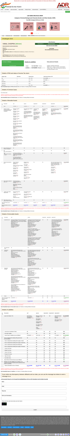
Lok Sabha (7, 9)
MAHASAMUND (16, 35)
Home (2, 9)
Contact (22, 427)
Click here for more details (51, 45)
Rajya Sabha (21, 9)
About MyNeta (66, 9)
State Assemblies (14, 9)
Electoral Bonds (35, 9)
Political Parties (28, 9)
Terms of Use (27, 427)
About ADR (60, 9)
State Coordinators (16, 427)
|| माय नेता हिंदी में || (43, 9)
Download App (43, 434)
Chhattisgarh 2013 (9, 35)
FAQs (32, 427)
